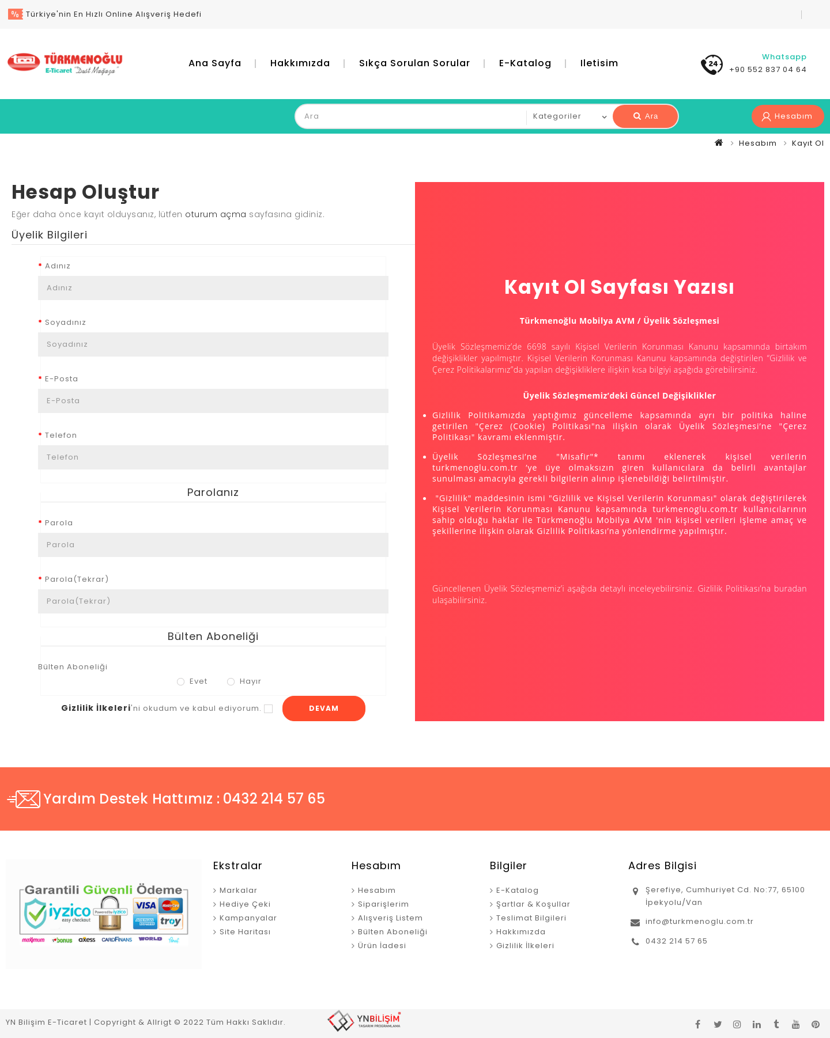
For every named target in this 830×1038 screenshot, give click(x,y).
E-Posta (61, 378)
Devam (324, 708)
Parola (59, 522)
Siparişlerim (383, 904)
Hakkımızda (300, 63)
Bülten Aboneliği (73, 666)
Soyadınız (65, 322)
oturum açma (216, 214)
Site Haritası (245, 931)
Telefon (61, 435)
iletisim (599, 63)
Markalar (239, 890)
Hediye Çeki (245, 904)
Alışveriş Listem (390, 917)
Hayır (244, 681)
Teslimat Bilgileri (531, 917)
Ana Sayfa (215, 63)
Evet (192, 681)
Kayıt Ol (808, 143)
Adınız (58, 265)
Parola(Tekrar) (77, 579)
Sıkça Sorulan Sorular (414, 63)
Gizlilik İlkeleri (525, 945)
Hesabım (758, 143)
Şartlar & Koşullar (533, 904)
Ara (645, 116)
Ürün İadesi (382, 945)
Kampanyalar (248, 917)
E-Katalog (525, 63)
